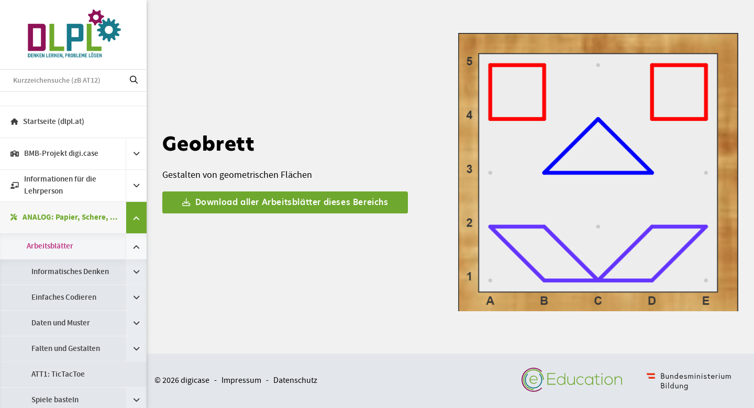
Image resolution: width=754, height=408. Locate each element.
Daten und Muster (60, 323)
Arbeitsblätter (50, 246)
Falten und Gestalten (65, 349)
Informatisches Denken (70, 272)
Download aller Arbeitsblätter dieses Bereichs (285, 202)
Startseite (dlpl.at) (47, 122)
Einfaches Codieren (63, 297)
